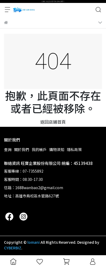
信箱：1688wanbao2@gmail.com (33, 187)
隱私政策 (74, 149)
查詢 (7, 149)
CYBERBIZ (12, 247)
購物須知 (56, 149)
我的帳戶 (39, 149)
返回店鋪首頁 (53, 122)
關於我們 (21, 149)
